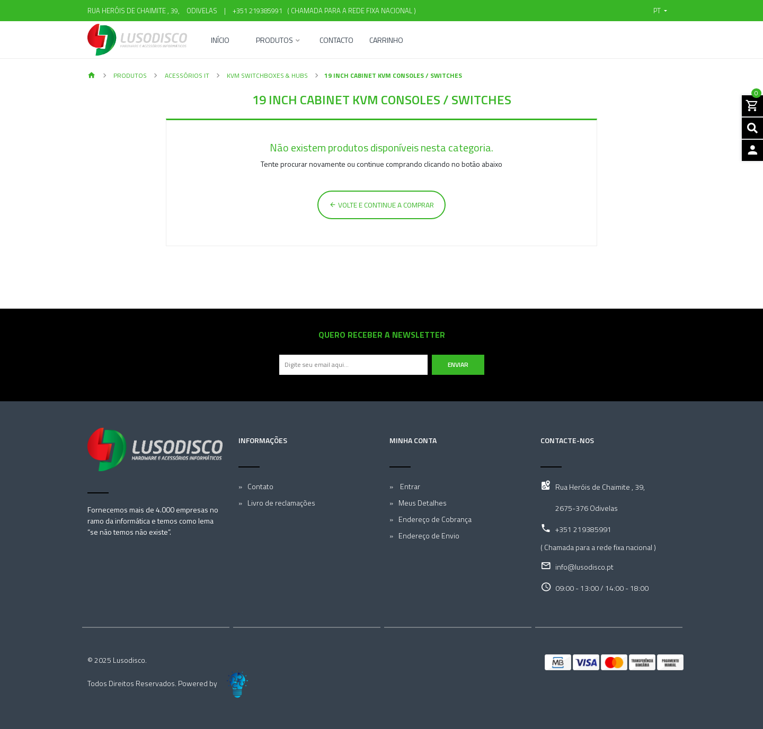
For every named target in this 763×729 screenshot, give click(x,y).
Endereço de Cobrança (435, 519)
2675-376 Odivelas (586, 508)
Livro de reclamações (281, 502)
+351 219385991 (257, 10)
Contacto (336, 41)
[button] (660, 10)
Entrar (409, 486)
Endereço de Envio (428, 535)
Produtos (274, 41)
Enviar (458, 364)
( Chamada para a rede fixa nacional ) (350, 10)
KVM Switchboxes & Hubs (266, 75)
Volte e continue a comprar (381, 205)
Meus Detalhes (422, 502)
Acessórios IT (186, 75)
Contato (260, 486)
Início (220, 41)
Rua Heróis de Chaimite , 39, (600, 486)
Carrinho (386, 41)
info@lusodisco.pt (584, 566)
